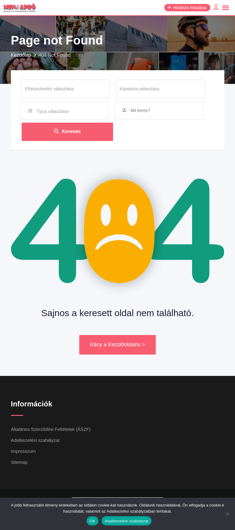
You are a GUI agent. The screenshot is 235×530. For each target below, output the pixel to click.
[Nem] (227, 514)
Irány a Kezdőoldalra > (117, 345)
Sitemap (19, 462)
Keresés (67, 131)
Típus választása (52, 111)
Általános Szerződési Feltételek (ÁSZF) (51, 429)
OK (92, 521)
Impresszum (23, 451)
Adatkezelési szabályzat (35, 440)
